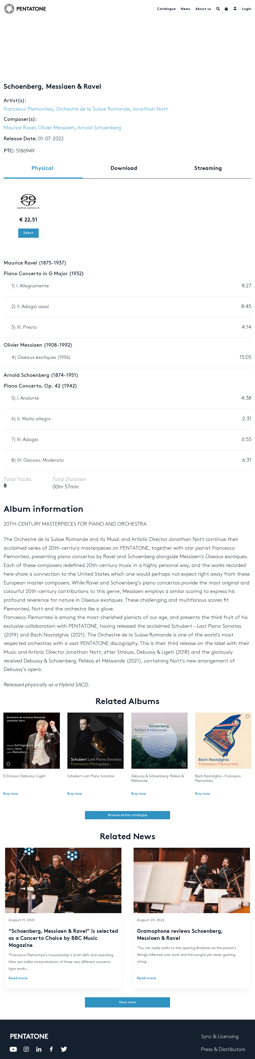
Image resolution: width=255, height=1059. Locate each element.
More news (127, 1002)
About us (203, 9)
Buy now (10, 793)
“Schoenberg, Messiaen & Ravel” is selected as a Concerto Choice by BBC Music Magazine (63, 938)
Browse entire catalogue (127, 815)
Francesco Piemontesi (28, 109)
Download (123, 168)
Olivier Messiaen (56, 127)
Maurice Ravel (20, 127)
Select (28, 232)
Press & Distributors (223, 1049)
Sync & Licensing (220, 1036)
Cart (226, 8)
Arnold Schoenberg (99, 127)
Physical (42, 168)
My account (235, 8)
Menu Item (218, 8)
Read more (18, 978)
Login (246, 9)
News (185, 9)
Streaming (208, 168)
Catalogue (166, 9)
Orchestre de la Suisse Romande (93, 109)
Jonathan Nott (150, 109)
